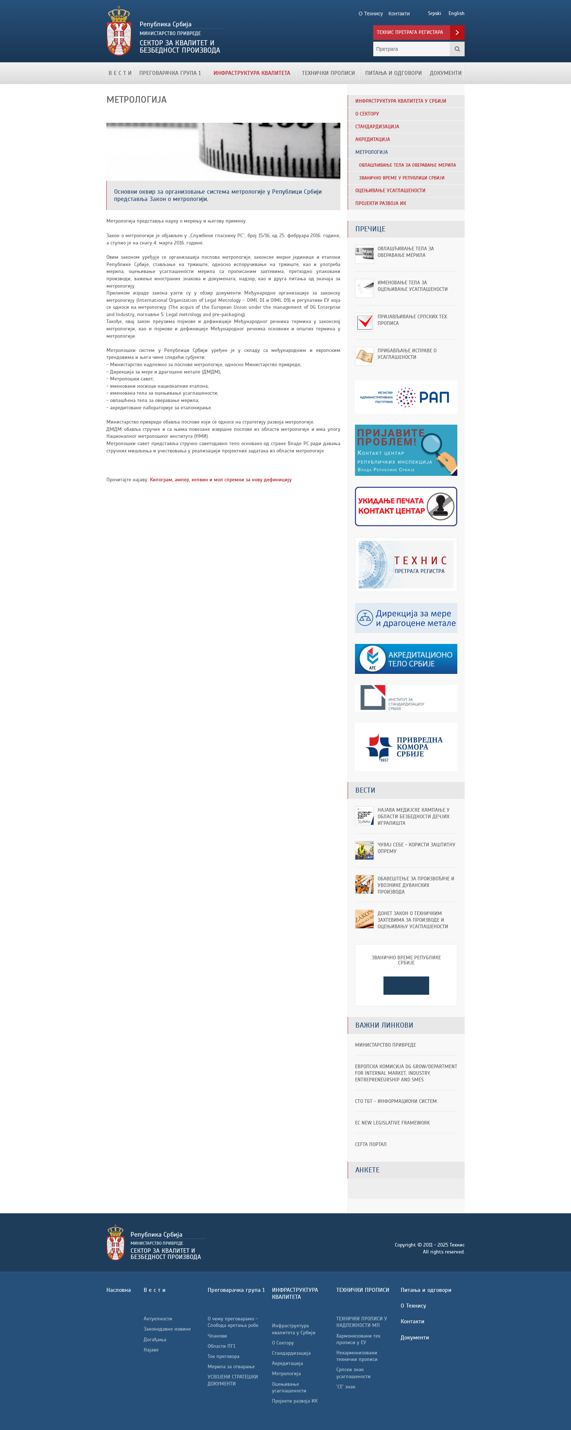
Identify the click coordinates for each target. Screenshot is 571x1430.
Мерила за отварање (231, 1366)
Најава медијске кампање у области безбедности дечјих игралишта (414, 816)
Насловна (118, 1290)
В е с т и (120, 73)
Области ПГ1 (221, 1346)
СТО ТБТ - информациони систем (396, 1101)
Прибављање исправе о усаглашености (407, 354)
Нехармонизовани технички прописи (357, 1356)
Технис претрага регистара (410, 32)
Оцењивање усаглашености (289, 1387)
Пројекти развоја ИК (295, 1401)
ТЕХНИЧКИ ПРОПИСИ (328, 73)
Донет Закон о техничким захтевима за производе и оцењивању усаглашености (413, 920)
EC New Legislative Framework (392, 1123)
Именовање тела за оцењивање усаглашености (413, 286)
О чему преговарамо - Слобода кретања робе (233, 1322)
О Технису (413, 1305)
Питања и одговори (393, 73)
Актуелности (158, 1319)
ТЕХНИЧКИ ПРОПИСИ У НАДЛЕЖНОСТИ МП (361, 1322)
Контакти (412, 1321)
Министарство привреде (385, 1045)
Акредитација (287, 1363)
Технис (189, 31)
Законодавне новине (167, 1329)
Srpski (434, 13)
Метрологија (286, 1373)
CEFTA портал (371, 1144)
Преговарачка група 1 (170, 73)
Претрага (457, 49)
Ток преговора (223, 1356)
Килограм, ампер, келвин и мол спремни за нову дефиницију (220, 480)
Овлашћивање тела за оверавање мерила (406, 252)
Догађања (155, 1339)
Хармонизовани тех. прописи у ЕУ (358, 1339)
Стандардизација (291, 1353)
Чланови (217, 1336)
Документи (446, 73)
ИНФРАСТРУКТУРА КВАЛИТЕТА (251, 73)
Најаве (151, 1350)
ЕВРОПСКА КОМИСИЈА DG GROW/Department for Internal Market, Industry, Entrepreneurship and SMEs (406, 1073)
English (457, 13)
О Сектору (283, 1343)
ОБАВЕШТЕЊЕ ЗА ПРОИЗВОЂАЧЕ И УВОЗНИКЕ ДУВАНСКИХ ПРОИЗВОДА (416, 885)
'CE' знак (345, 1387)
